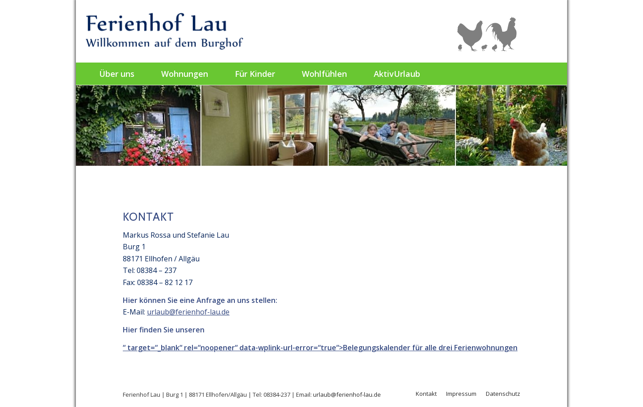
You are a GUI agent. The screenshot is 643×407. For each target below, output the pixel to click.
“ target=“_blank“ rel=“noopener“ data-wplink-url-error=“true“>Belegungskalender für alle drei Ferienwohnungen (320, 347)
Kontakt (426, 394)
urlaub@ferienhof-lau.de (188, 312)
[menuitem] (117, 74)
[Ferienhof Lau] (166, 31)
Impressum (461, 394)
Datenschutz (503, 394)
